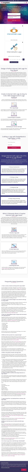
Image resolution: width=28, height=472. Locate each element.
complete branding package (18, 418)
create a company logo (5, 268)
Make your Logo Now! (14, 62)
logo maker (20, 288)
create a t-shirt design (5, 416)
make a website (8, 415)
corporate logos (19, 338)
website (9, 454)
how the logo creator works (20, 393)
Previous (6, 59)
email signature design (19, 415)
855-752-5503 (10, 0)
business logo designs (17, 341)
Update (14, 20)
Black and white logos (13, 428)
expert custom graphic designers (10, 438)
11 (15, 59)
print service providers (15, 339)
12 (17, 59)
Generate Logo (14, 147)
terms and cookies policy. (5, 467)
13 (19, 59)
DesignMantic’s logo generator (12, 320)
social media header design (15, 454)
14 (21, 59)
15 (23, 59)
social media (13, 415)
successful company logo (10, 432)
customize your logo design (11, 312)
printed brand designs (15, 436)
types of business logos (7, 424)
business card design (6, 363)
